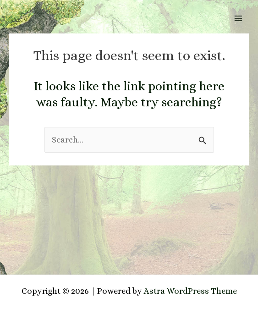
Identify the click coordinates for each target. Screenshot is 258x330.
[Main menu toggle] (238, 18)
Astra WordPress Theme (190, 291)
